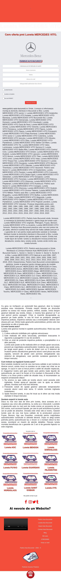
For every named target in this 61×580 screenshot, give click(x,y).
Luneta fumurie (8, 89)
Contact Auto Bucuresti (45, 529)
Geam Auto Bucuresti (45, 526)
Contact (43, 18)
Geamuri (33, 18)
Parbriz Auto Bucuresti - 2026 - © (30, 548)
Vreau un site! (45, 542)
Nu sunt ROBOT (8, 98)
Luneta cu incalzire (9, 94)
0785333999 (45, 539)
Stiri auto (45, 536)
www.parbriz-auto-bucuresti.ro (15, 108)
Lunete (23, 18)
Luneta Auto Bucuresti (45, 523)
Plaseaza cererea (31, 102)
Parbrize (13, 18)
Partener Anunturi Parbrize (30, 567)
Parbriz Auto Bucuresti (45, 519)
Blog (45, 533)
